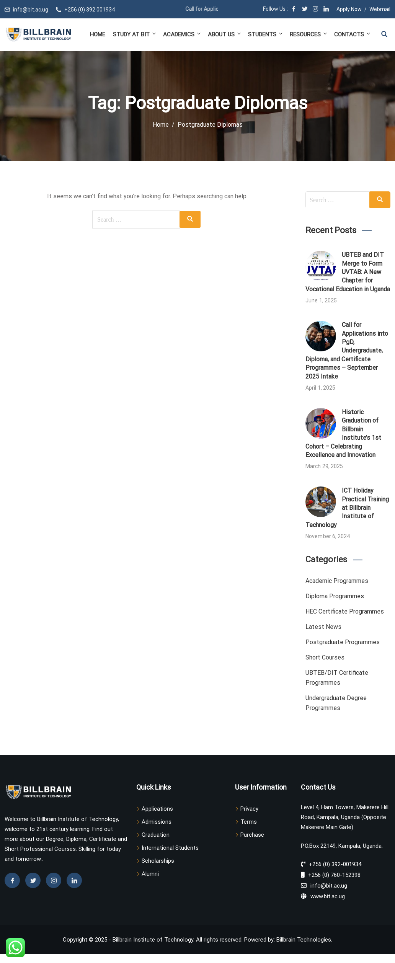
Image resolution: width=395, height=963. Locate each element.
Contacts (352, 34)
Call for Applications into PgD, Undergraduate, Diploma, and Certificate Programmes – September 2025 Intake (346, 350)
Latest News (323, 626)
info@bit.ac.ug (30, 10)
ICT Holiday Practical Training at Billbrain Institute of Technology (347, 508)
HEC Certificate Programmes (344, 611)
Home (97, 34)
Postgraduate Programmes (342, 642)
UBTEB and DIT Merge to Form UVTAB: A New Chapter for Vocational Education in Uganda (347, 272)
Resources (309, 34)
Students (266, 34)
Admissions (156, 821)
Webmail (379, 9)
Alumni (150, 873)
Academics (182, 34)
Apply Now (349, 9)
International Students (170, 847)
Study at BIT (135, 34)
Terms (248, 821)
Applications (157, 808)
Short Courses (324, 657)
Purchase (252, 834)
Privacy (249, 808)
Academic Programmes (336, 580)
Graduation (156, 834)
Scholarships (158, 860)
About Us (225, 34)
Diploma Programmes (334, 596)
